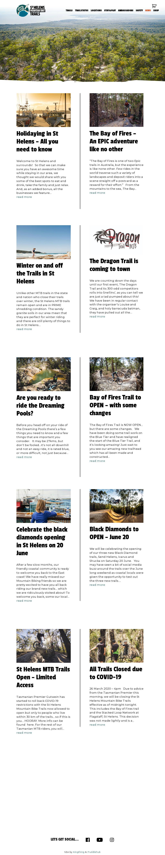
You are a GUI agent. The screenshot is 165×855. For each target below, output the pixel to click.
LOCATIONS (95, 11)
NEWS (147, 11)
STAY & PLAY (109, 11)
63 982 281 (30, 803)
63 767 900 (28, 799)
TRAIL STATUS (81, 11)
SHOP (155, 11)
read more (24, 197)
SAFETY (138, 11)
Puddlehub (94, 852)
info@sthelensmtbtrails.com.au (44, 791)
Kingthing (78, 852)
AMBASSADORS (125, 11)
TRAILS (68, 11)
